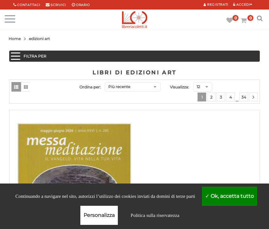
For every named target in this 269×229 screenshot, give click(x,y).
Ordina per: (90, 87)
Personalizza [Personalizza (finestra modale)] (99, 215)
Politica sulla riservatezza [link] (155, 215)
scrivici (58, 5)
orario (83, 5)
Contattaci (28, 5)
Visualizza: (179, 87)
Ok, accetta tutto (229, 196)
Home (15, 38)
